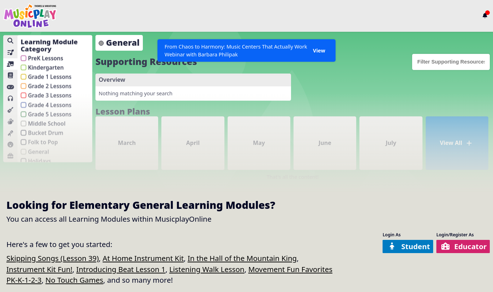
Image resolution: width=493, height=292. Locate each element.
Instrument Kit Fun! (39, 269)
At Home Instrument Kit (143, 258)
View (319, 50)
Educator (464, 246)
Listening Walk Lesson (206, 269)
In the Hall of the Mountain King (242, 258)
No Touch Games (74, 280)
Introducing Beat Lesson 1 (120, 269)
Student (409, 246)
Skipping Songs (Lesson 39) (52, 258)
